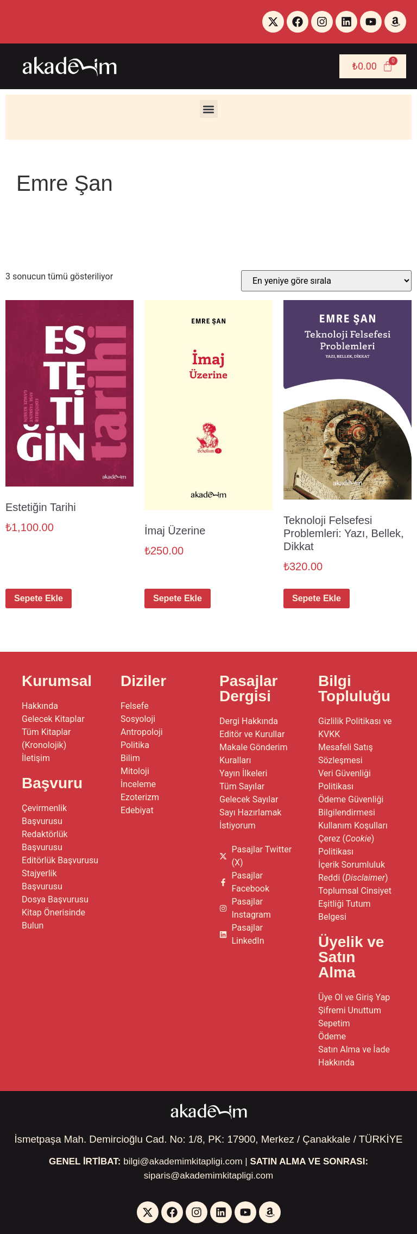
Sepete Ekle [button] (38, 598)
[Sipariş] (326, 280)
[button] (209, 109)
